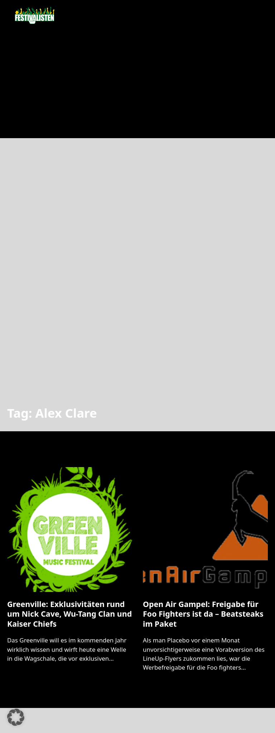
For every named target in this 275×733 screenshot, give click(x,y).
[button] (16, 717)
